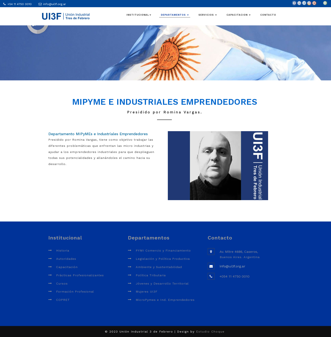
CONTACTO (268, 15)
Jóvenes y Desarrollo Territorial (162, 283)
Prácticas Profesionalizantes (80, 275)
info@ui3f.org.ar (54, 4)
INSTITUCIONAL (138, 15)
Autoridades (66, 258)
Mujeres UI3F (146, 291)
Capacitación (67, 267)
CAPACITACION (239, 15)
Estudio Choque (210, 331)
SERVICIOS (207, 15)
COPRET (63, 299)
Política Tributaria (151, 275)
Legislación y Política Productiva (163, 258)
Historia (62, 250)
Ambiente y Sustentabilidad (159, 267)
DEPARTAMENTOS (175, 15)
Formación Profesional (75, 291)
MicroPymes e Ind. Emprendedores (165, 299)
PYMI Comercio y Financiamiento (163, 250)
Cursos (62, 283)
